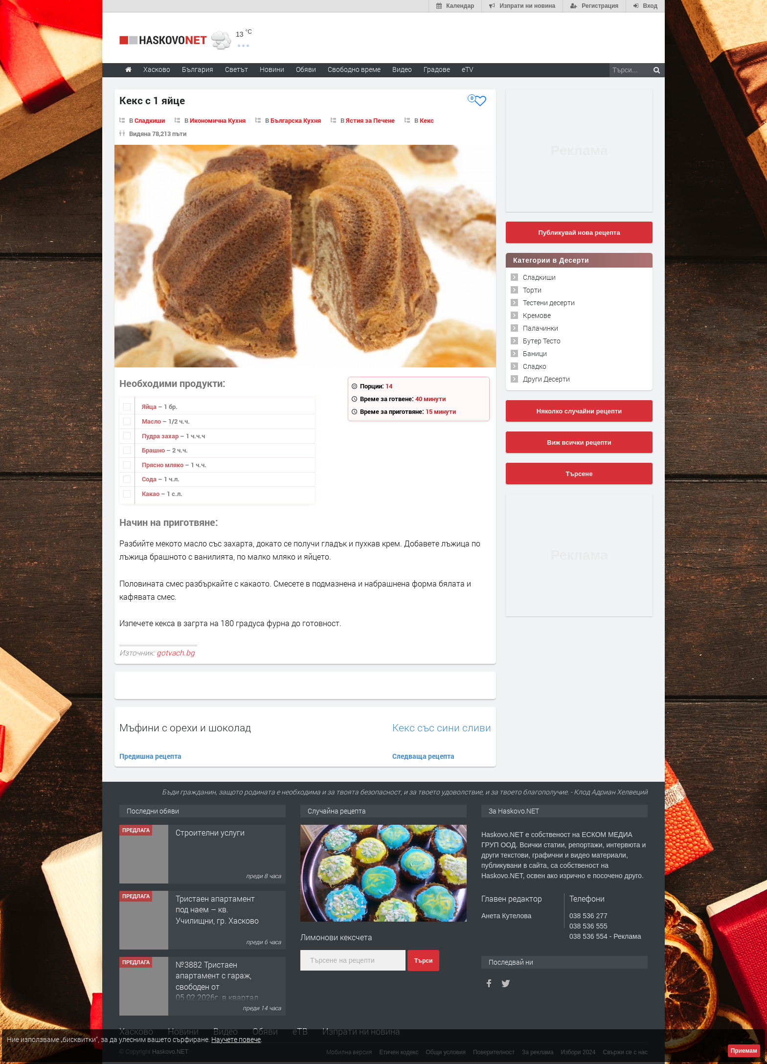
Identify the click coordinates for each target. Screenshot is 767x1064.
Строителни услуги (210, 832)
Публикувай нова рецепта (579, 232)
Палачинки (540, 327)
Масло (152, 420)
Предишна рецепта (150, 755)
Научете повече (236, 1039)
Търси (423, 960)
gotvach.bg (176, 652)
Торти (532, 289)
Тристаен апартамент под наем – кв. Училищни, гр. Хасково (217, 909)
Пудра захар (161, 435)
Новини (272, 68)
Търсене (579, 473)
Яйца (150, 406)
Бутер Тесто (542, 340)
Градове (437, 68)
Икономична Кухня (218, 119)
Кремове (537, 314)
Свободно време (354, 68)
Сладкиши (150, 119)
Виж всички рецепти (579, 442)
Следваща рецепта (423, 755)
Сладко (534, 365)
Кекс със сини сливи (441, 727)
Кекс (427, 119)
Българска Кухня (296, 119)
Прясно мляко (163, 464)
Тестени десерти (549, 302)
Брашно (154, 450)
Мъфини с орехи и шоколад (185, 727)
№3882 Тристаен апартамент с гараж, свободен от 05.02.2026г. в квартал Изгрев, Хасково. (217, 986)
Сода (150, 479)
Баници (535, 353)
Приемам (744, 1050)
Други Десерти (546, 378)
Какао (151, 493)
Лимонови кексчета (336, 936)
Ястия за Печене (370, 119)
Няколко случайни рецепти (579, 410)
